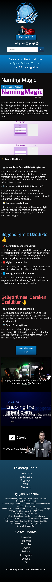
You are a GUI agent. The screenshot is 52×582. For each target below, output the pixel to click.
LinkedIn (26, 537)
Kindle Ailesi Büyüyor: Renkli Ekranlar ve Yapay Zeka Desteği (26, 509)
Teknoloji (37, 59)
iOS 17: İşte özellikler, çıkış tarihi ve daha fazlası (26, 516)
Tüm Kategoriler (28, 67)
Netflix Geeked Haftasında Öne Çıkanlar (26, 523)
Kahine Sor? (26, 37)
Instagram (26, 555)
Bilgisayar (26, 480)
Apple (15, 63)
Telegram (26, 541)
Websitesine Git (26, 350)
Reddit (26, 548)
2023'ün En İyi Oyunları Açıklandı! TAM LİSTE (26, 511)
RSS (26, 562)
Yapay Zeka (15, 59)
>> (15, 67)
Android (25, 63)
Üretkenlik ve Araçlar (12, 87)
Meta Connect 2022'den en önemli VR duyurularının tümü (26, 519)
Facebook (26, 558)
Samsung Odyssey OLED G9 (26, 514)
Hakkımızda (26, 473)
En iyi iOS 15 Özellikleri (26, 526)
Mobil (27, 59)
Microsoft (37, 63)
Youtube (26, 544)
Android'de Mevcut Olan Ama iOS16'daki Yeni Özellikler (26, 521)
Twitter (26, 551)
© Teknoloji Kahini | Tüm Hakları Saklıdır (26, 569)
